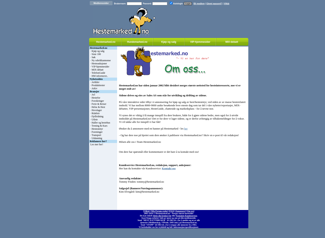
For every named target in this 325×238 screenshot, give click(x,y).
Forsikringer (98, 100)
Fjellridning (97, 116)
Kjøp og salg (168, 41)
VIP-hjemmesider (200, 41)
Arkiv (94, 88)
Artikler (95, 82)
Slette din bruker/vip (162, 216)
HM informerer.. (100, 75)
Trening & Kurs (99, 125)
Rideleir (96, 113)
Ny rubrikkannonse (101, 60)
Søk (94, 57)
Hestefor (96, 97)
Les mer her (96, 144)
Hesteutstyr (97, 128)
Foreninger (97, 132)
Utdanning (97, 138)
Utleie (95, 119)
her (186, 128)
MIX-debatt (231, 41)
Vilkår (226, 3)
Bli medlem (199, 3)
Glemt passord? (214, 3)
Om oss (190, 211)
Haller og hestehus (101, 122)
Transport (96, 135)
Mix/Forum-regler (160, 211)
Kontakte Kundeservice (186, 216)
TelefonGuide (98, 72)
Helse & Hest (98, 107)
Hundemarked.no (137, 41)
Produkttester (98, 85)
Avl (93, 94)
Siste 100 (96, 54)
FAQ (172, 211)
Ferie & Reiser (99, 104)
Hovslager (97, 110)
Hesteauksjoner (99, 63)
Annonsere (180, 211)
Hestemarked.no (105, 41)
